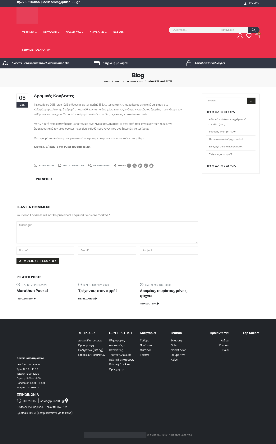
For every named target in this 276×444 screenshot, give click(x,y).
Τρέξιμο (28, 32)
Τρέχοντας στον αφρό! (97, 290)
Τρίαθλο (145, 355)
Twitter (134, 166)
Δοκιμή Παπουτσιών (90, 340)
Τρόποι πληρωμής (120, 355)
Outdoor (50, 32)
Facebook (129, 166)
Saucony (176, 340)
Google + (146, 166)
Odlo (174, 345)
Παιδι (225, 350)
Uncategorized (73, 165)
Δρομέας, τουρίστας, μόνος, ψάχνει (163, 293)
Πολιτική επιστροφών (121, 360)
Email (151, 166)
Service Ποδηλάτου (36, 49)
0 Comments (101, 165)
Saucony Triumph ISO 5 (222, 131)
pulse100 (48, 165)
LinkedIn (140, 166)
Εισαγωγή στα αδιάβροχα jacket (225, 146)
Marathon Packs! (32, 290)
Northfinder (178, 350)
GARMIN (118, 32)
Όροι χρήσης (116, 369)
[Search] (254, 30)
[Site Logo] (27, 15)
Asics (174, 360)
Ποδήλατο (146, 345)
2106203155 (29, 401)
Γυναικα (224, 345)
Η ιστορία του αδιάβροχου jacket (226, 139)
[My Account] (240, 35)
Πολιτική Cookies (119, 364)
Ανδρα (225, 340)
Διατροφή (97, 32)
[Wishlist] (249, 35)
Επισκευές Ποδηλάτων (91, 355)
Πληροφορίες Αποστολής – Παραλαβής (117, 345)
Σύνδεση (252, 3)
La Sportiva (178, 355)
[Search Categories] (234, 30)
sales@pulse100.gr (52, 401)
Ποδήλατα (73, 32)
